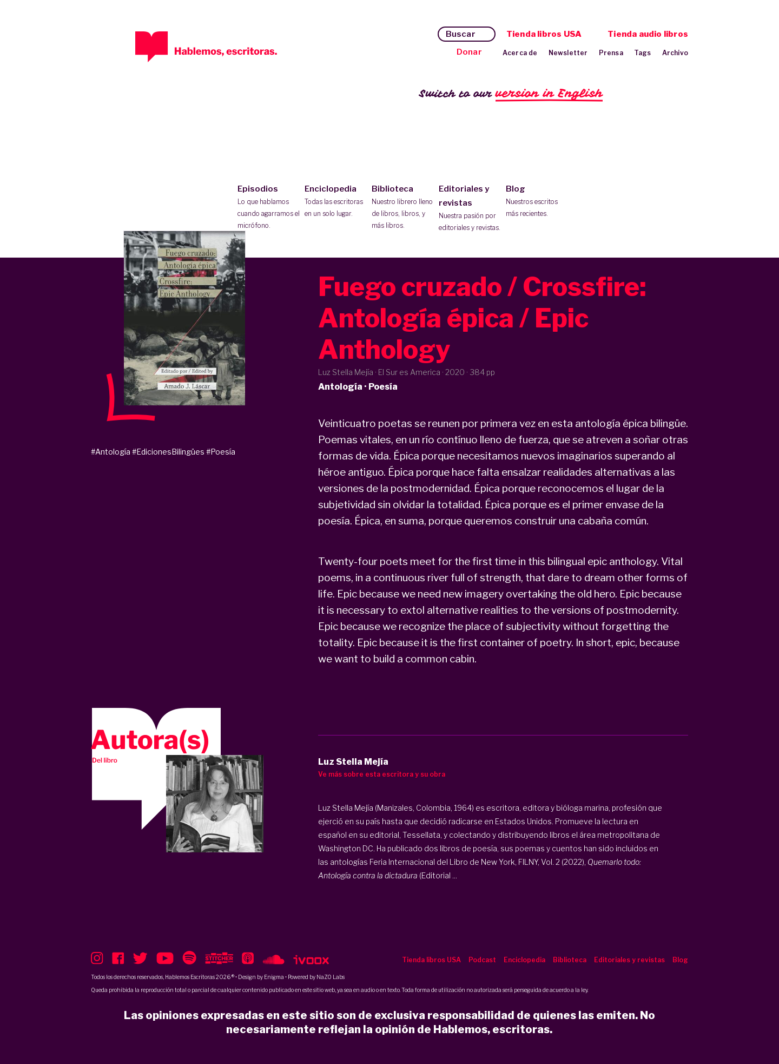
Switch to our (511, 94)
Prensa (611, 53)
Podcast (482, 960)
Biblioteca (403, 208)
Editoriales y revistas (470, 209)
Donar (469, 52)
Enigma (274, 977)
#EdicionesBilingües (168, 451)
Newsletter (568, 53)
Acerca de (520, 53)
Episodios (268, 208)
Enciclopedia (336, 202)
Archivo (675, 53)
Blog (537, 202)
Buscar (461, 34)
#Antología (110, 451)
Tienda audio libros (648, 34)
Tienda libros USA (544, 34)
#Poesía (220, 451)
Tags (642, 53)
